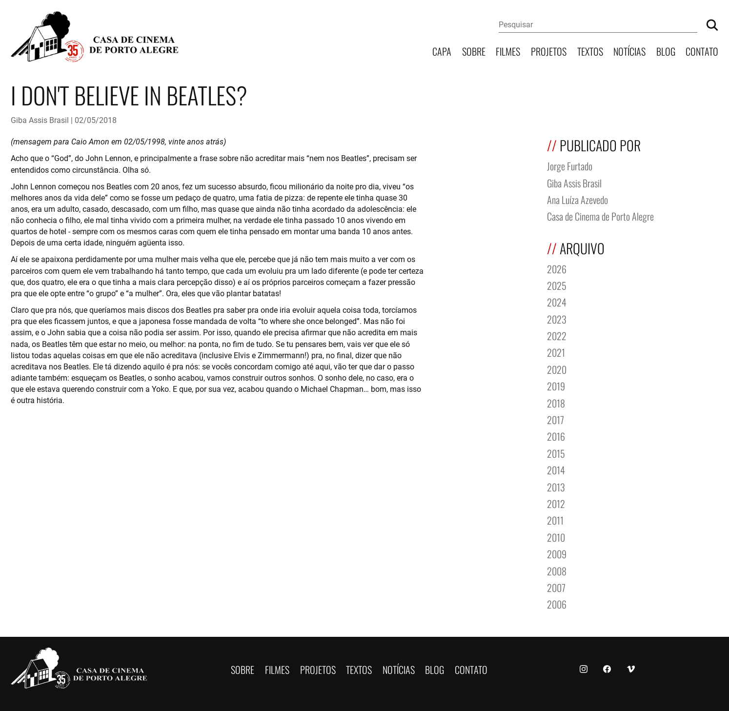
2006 (557, 603)
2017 (555, 419)
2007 (556, 586)
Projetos (549, 50)
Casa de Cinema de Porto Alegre (600, 215)
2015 (556, 452)
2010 (556, 536)
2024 (557, 301)
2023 (557, 318)
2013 (556, 486)
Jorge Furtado (569, 165)
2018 (556, 402)
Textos (590, 50)
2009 (557, 553)
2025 (557, 284)
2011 (555, 519)
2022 (557, 335)
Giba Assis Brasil (40, 120)
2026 (557, 268)
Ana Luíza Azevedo (577, 198)
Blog (665, 50)
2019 (556, 385)
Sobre (474, 50)
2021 (556, 351)
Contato (702, 50)
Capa (441, 50)
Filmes (508, 50)
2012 (556, 502)
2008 (557, 570)
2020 (557, 368)
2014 (556, 469)
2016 (556, 435)
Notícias (629, 50)
